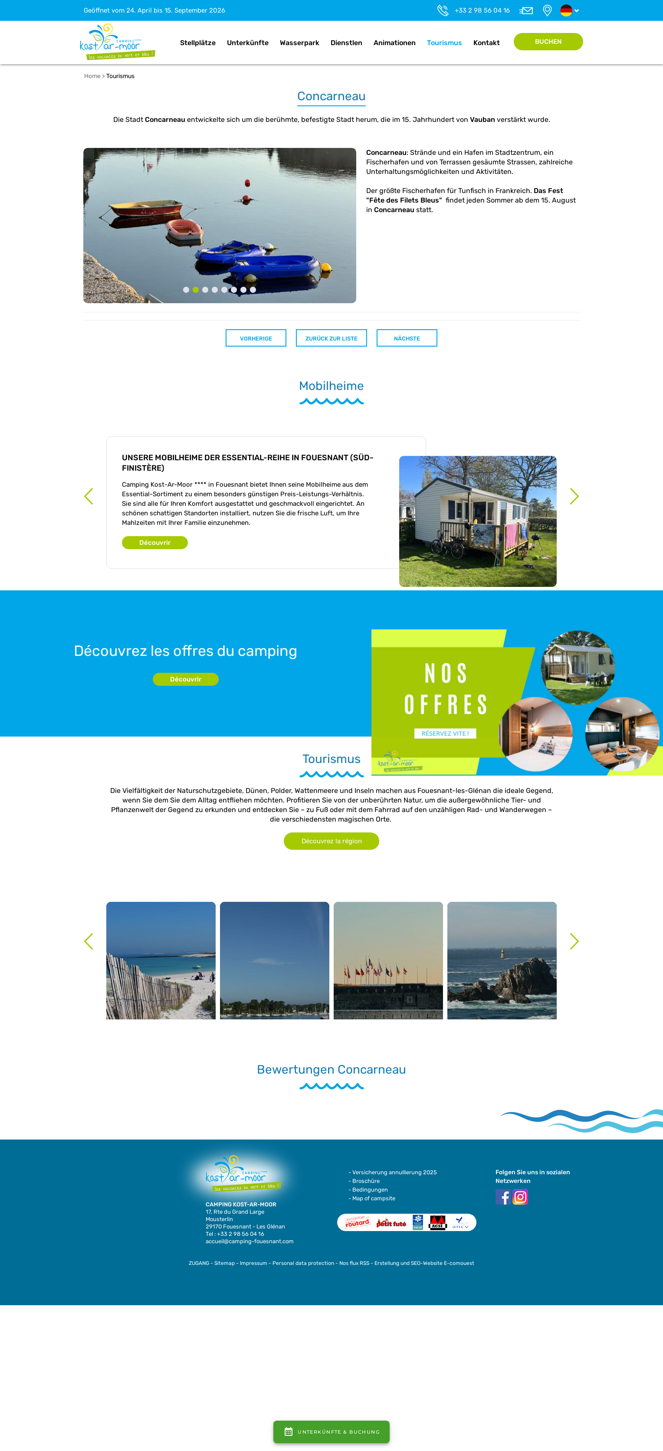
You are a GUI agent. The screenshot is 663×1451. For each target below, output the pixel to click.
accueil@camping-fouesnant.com (250, 1241)
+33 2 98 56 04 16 (482, 10)
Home (165, 43)
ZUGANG (199, 1263)
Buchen (548, 42)
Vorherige (256, 338)
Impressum (253, 1263)
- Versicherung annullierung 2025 (392, 1172)
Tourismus (444, 43)
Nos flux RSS (354, 1263)
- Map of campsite (371, 1198)
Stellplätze (198, 43)
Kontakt (486, 43)
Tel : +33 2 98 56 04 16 (235, 1234)
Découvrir (155, 543)
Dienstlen (346, 43)
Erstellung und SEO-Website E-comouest (424, 1263)
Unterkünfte (248, 43)
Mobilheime (331, 386)
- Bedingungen (368, 1189)
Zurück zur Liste (331, 338)
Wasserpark (299, 43)
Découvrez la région (332, 841)
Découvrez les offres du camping (185, 651)
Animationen (395, 43)
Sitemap (224, 1263)
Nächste (407, 338)
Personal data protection (303, 1263)
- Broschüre (364, 1181)
